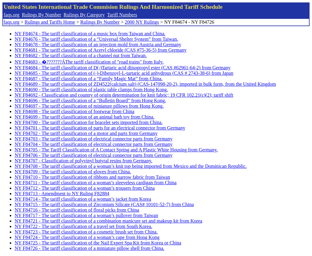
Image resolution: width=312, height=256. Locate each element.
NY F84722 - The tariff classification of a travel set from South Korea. (83, 226)
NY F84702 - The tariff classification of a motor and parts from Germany (86, 133)
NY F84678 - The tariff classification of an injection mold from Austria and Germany (98, 44)
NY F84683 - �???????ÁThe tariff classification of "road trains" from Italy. (89, 61)
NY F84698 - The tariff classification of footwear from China (74, 111)
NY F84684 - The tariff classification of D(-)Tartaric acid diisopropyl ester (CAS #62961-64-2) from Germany (123, 67)
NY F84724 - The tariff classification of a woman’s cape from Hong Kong (87, 237)
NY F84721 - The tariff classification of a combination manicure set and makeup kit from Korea (108, 220)
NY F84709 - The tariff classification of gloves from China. (73, 171)
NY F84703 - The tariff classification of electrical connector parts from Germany (93, 138)
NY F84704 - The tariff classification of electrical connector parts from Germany (93, 144)
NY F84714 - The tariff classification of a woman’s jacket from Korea (83, 199)
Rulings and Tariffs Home (50, 22)
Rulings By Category (84, 14)
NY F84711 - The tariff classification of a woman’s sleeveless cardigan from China (95, 182)
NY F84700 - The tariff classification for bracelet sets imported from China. (89, 122)
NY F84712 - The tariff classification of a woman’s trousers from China (85, 188)
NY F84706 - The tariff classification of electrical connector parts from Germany (93, 155)
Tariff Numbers (122, 14)
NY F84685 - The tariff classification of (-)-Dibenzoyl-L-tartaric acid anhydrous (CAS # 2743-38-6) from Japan (124, 73)
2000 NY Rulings (142, 22)
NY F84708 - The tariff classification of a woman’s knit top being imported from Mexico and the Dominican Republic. (131, 166)
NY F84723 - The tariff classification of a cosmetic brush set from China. (86, 231)
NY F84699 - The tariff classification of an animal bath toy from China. (84, 116)
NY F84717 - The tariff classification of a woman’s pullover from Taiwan (86, 215)
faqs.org (12, 14)
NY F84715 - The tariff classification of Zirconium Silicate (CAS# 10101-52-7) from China (104, 204)
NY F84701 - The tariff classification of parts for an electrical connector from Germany (100, 127)
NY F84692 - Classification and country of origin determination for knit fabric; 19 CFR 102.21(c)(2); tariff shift (124, 95)
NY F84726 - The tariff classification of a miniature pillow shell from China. (90, 248)
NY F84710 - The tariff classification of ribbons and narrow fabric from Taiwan (92, 177)
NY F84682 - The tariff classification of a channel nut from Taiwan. (81, 55)
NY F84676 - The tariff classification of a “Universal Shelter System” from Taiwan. (96, 39)
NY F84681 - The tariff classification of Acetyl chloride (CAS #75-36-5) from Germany (100, 50)
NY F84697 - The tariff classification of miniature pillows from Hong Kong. (89, 106)
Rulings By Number (41, 14)
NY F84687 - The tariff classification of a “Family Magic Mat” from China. (88, 78)
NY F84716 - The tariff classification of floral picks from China (77, 210)
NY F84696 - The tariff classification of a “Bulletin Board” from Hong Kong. (90, 100)
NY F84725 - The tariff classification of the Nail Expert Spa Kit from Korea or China (98, 242)
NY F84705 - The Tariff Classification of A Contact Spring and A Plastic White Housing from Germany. (116, 149)
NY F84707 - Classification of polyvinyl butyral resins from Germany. (83, 160)
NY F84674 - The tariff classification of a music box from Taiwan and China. (90, 33)
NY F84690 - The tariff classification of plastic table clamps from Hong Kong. (91, 89)
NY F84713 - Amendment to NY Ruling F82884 (62, 193)
